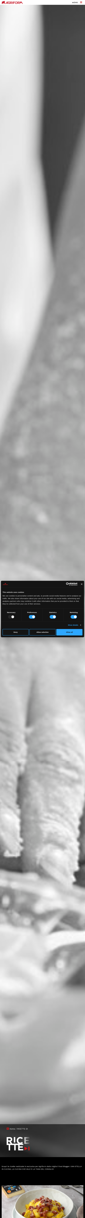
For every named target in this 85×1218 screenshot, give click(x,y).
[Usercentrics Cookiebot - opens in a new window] (67, 584)
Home (12, 1129)
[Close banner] (81, 584)
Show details (73, 625)
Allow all (69, 632)
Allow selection (42, 632)
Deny (16, 632)
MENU (77, 2)
